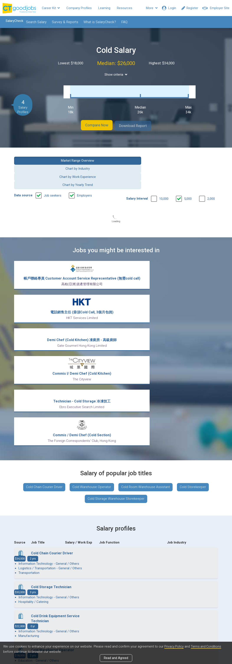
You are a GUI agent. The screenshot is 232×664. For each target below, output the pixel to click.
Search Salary (34, 22)
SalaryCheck (12, 21)
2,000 (211, 169)
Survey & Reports (62, 22)
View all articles (116, 617)
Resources (124, 8)
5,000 (188, 169)
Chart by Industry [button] (90, 156)
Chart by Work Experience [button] (142, 156)
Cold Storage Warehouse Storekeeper (116, 379)
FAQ (122, 22)
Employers (84, 166)
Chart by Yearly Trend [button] (195, 156)
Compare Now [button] (92, 121)
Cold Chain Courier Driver (40, 366)
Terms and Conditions (207, 646)
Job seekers (52, 166)
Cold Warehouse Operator (90, 366)
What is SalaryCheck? (97, 22)
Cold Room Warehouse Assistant (147, 366)
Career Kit (51, 8)
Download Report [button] (137, 121)
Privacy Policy (174, 646)
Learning (104, 8)
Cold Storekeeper (196, 366)
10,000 (163, 169)
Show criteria (116, 75)
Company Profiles (79, 8)
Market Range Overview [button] (37, 156)
